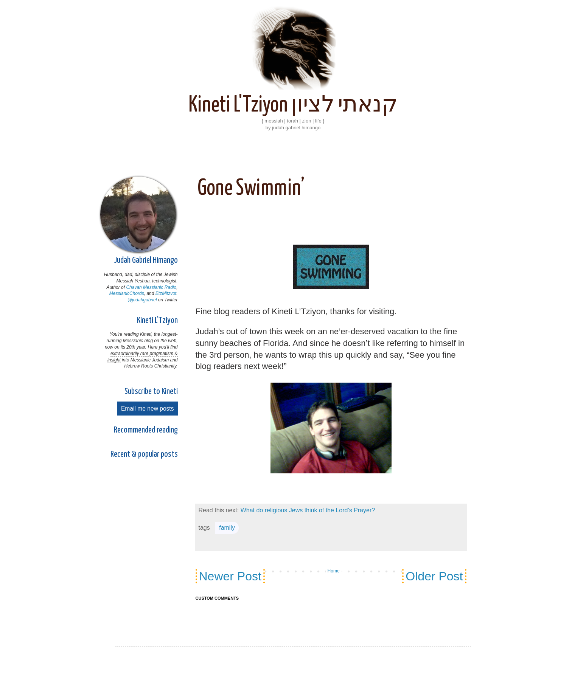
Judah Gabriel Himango (146, 260)
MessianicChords (126, 293)
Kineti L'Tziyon (157, 320)
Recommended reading (146, 430)
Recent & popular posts (144, 454)
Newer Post (230, 576)
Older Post (434, 576)
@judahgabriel (142, 299)
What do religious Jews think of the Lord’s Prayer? (308, 510)
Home (334, 571)
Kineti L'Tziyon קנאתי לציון (293, 105)
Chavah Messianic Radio (151, 287)
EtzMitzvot (165, 293)
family (227, 527)
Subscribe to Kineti (151, 391)
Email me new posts (147, 408)
